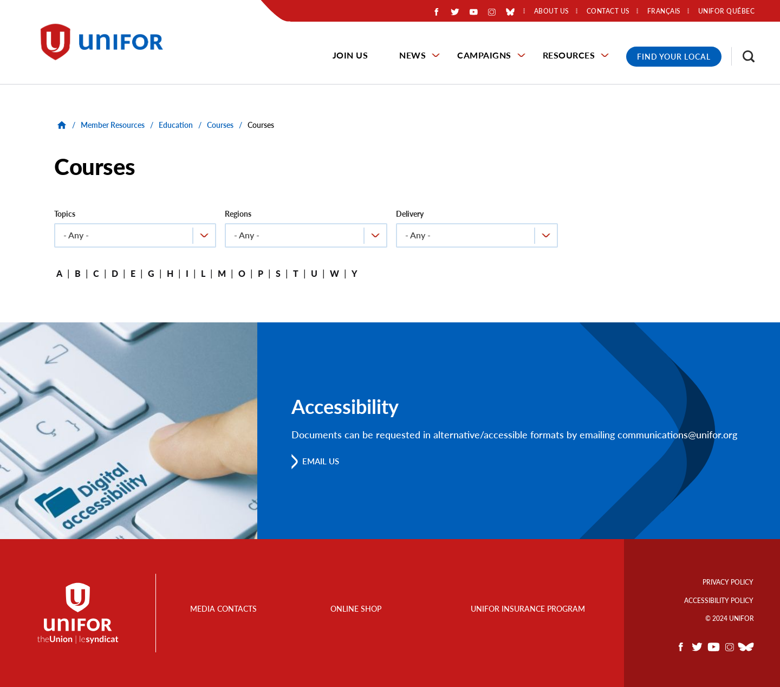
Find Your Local (674, 56)
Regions (238, 213)
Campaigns (484, 55)
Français (664, 11)
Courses (220, 124)
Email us (323, 461)
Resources (569, 55)
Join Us (350, 55)
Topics (64, 213)
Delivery (410, 213)
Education (176, 124)
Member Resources (113, 124)
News (412, 55)
